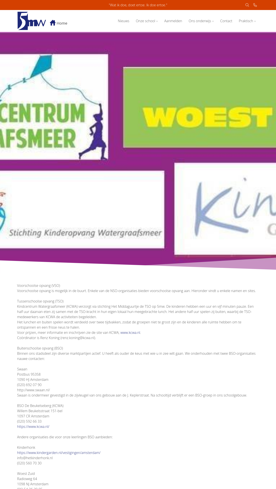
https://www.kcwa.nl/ (33, 426)
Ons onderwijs (200, 20)
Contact (226, 20)
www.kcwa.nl (130, 332)
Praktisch (246, 20)
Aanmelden (173, 20)
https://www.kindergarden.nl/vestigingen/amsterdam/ (59, 452)
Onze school (145, 20)
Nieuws (123, 20)
